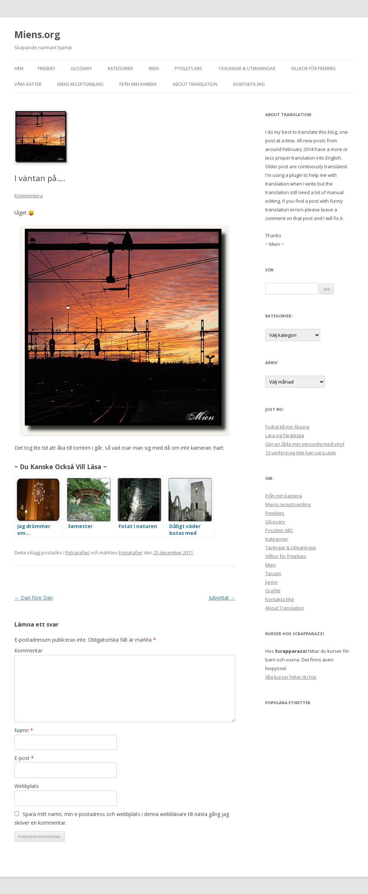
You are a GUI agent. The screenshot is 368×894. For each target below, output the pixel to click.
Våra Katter (27, 84)
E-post (24, 758)
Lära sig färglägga (284, 435)
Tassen (273, 573)
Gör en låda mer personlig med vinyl (304, 444)
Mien (154, 68)
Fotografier (77, 552)
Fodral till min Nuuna (287, 426)
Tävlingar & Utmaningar (246, 68)
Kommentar (28, 650)
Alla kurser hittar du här (291, 677)
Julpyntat (222, 597)
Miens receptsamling (80, 84)
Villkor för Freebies (313, 68)
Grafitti (272, 590)
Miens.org (37, 34)
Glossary (81, 68)
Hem (18, 68)
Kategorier (120, 68)
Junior (271, 582)
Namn (23, 730)
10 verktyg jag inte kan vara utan (300, 452)
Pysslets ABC (189, 68)
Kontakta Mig (249, 84)
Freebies (46, 68)
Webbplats (26, 786)
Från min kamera (138, 84)
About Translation (194, 84)
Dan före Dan (33, 597)
